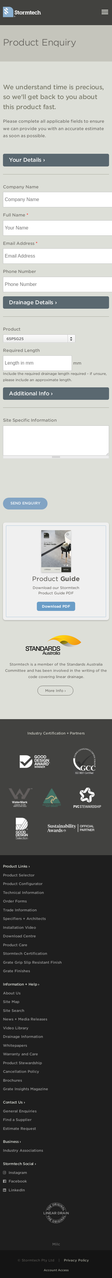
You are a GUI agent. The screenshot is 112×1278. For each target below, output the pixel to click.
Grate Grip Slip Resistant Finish (32, 962)
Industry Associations (23, 1150)
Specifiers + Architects (24, 918)
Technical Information (23, 892)
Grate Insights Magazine (25, 1089)
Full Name (15, 215)
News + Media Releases (25, 1019)
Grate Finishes (16, 971)
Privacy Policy (76, 1260)
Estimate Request (19, 1128)
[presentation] (48, 479)
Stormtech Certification (25, 953)
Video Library (16, 1028)
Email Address (20, 243)
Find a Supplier (17, 1119)
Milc (56, 1244)
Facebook (15, 1181)
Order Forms (15, 901)
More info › (55, 690)
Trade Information (20, 910)
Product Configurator (22, 883)
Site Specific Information (30, 420)
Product (11, 329)
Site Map (11, 1001)
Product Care (15, 945)
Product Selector (18, 875)
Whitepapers (15, 1045)
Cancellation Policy (21, 1071)
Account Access (56, 1270)
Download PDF (56, 606)
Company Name (21, 187)
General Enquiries (20, 1111)
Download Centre (19, 936)
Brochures (12, 1080)
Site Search (13, 1010)
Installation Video (19, 927)
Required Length (21, 350)
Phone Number (19, 271)
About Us (11, 993)
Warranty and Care (20, 1054)
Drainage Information (23, 1036)
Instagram (15, 1172)
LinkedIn (14, 1190)
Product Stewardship (22, 1063)
